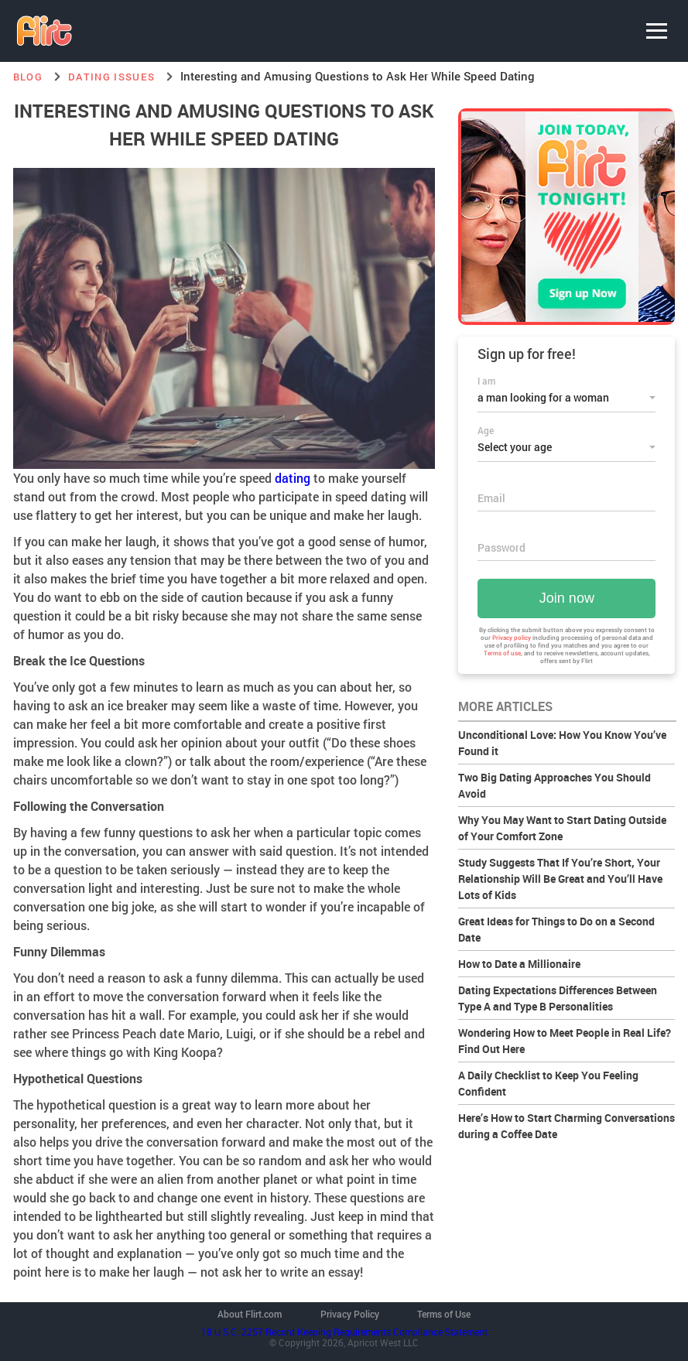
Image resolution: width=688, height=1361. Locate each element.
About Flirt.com (249, 1313)
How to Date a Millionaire (519, 963)
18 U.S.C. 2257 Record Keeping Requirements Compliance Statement (344, 1331)
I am (486, 380)
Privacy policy (511, 637)
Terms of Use (444, 1313)
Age (485, 430)
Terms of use (502, 653)
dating (292, 478)
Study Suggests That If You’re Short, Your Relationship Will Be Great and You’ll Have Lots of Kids (560, 878)
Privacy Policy (349, 1313)
